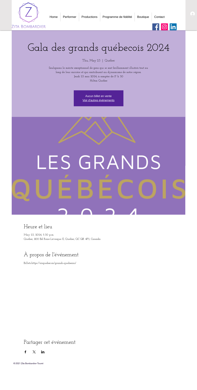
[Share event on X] (34, 352)
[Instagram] (164, 26)
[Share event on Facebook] (25, 352)
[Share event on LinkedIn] (43, 352)
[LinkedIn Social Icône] (173, 26)
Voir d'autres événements (98, 100)
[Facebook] (155, 26)
